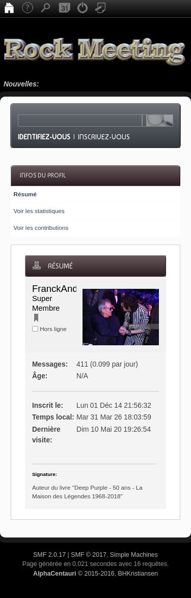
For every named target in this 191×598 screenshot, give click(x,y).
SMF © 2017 (88, 554)
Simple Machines (134, 554)
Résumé (24, 194)
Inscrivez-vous (104, 137)
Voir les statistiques (38, 210)
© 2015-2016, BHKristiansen (95, 573)
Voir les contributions (40, 227)
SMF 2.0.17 (49, 554)
